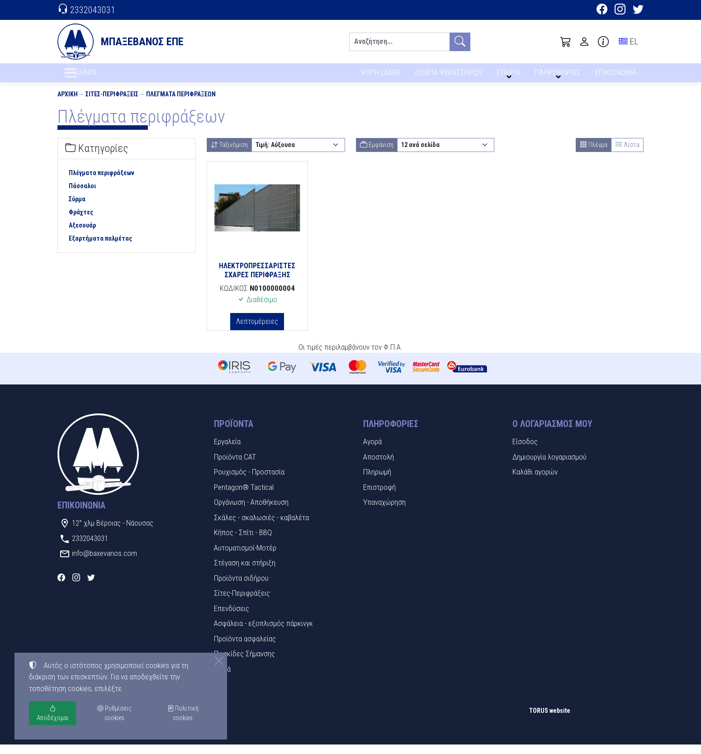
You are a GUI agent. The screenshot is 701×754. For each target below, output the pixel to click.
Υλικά (222, 678)
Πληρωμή (377, 481)
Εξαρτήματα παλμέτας (100, 247)
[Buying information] (603, 42)
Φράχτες (81, 221)
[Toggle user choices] (584, 42)
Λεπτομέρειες (257, 330)
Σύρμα (77, 208)
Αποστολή (378, 465)
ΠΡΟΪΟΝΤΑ (102, 77)
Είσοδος (525, 450)
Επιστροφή (379, 496)
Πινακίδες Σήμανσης (244, 663)
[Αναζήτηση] (399, 42)
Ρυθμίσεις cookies (89, 740)
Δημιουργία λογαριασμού (549, 465)
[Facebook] (602, 10)
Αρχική (67, 103)
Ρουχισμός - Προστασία (249, 481)
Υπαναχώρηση (384, 511)
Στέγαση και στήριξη (244, 572)
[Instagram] (620, 10)
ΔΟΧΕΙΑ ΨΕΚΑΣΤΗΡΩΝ (449, 75)
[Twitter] (638, 10)
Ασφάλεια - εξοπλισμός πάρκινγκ (263, 632)
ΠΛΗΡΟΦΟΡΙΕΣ (559, 75)
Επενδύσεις (231, 617)
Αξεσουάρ (82, 234)
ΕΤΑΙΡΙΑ (510, 75)
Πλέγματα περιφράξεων (181, 103)
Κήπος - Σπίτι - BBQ (243, 541)
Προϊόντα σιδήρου (241, 587)
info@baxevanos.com (104, 562)
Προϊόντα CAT (235, 465)
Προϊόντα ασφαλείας (245, 647)
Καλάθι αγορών (535, 481)
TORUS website (549, 719)
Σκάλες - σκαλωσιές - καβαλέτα (261, 526)
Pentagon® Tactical (244, 496)
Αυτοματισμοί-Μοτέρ (245, 556)
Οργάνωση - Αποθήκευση (251, 511)
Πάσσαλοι (82, 195)
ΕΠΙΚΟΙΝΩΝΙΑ (616, 75)
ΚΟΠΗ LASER (381, 75)
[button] (566, 41)
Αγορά (372, 450)
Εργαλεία (227, 450)
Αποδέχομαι (53, 713)
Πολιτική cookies (183, 713)
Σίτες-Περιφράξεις (111, 103)
